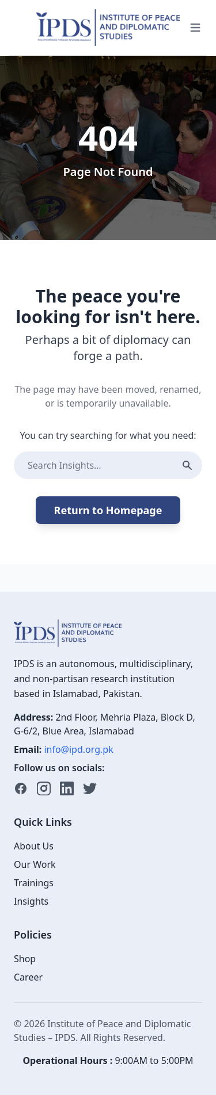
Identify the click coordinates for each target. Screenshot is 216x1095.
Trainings (34, 882)
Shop (25, 958)
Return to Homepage (108, 510)
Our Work (35, 864)
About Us (34, 846)
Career (28, 977)
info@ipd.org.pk (78, 749)
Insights (31, 901)
